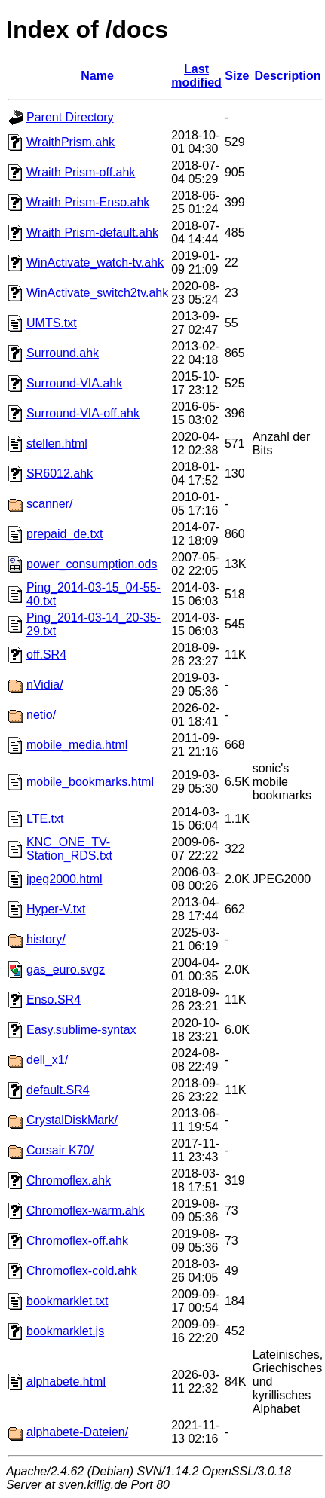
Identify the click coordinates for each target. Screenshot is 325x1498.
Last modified (196, 76)
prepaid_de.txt (64, 533)
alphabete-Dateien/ (77, 1432)
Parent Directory (70, 117)
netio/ (41, 714)
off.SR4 (46, 654)
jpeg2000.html (64, 879)
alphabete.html (66, 1381)
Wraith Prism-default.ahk (92, 232)
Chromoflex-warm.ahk (85, 1210)
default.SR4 (58, 1090)
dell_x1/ (47, 1059)
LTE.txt (45, 818)
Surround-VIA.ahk (74, 383)
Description (288, 75)
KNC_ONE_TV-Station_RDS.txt (69, 849)
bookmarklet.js (65, 1331)
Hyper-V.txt (56, 909)
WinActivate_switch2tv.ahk (97, 292)
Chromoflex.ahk (68, 1180)
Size (237, 75)
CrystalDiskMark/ (72, 1120)
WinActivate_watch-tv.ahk (95, 262)
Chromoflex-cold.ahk (81, 1270)
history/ (46, 939)
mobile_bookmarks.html (90, 781)
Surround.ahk (62, 353)
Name (97, 75)
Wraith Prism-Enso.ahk (87, 202)
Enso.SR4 (53, 999)
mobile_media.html (76, 744)
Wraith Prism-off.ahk (80, 172)
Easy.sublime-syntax (81, 1029)
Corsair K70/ (60, 1150)
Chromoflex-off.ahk (77, 1240)
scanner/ (49, 503)
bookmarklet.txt (67, 1301)
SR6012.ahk (59, 473)
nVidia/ (44, 684)
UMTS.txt (51, 322)
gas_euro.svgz (65, 969)
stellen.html (56, 443)
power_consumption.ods (91, 564)
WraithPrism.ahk (70, 142)
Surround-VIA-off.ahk (83, 413)
